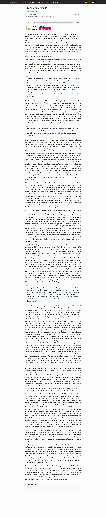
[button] (32, 28)
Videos (48, 2)
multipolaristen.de (49, 16)
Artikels (21, 2)
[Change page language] (85, 2)
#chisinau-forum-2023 (31, 11)
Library (55, 2)
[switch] (94, 2)
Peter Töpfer (38, 16)
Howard (32, 14)
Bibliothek (40, 2)
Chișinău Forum (30, 2)
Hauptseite (13, 2)
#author (29, 486)
